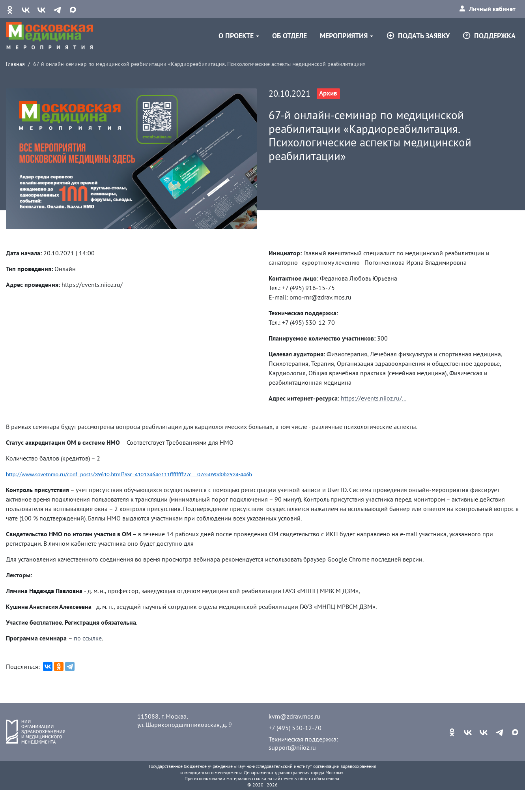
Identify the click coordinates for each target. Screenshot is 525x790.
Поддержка (489, 35)
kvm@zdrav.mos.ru (294, 716)
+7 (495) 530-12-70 (295, 728)
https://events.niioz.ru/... (373, 398)
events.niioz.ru (298, 778)
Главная (15, 63)
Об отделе (289, 35)
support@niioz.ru (292, 747)
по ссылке (88, 638)
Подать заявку (418, 35)
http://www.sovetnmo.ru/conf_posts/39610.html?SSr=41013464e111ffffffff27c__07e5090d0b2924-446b (129, 474)
